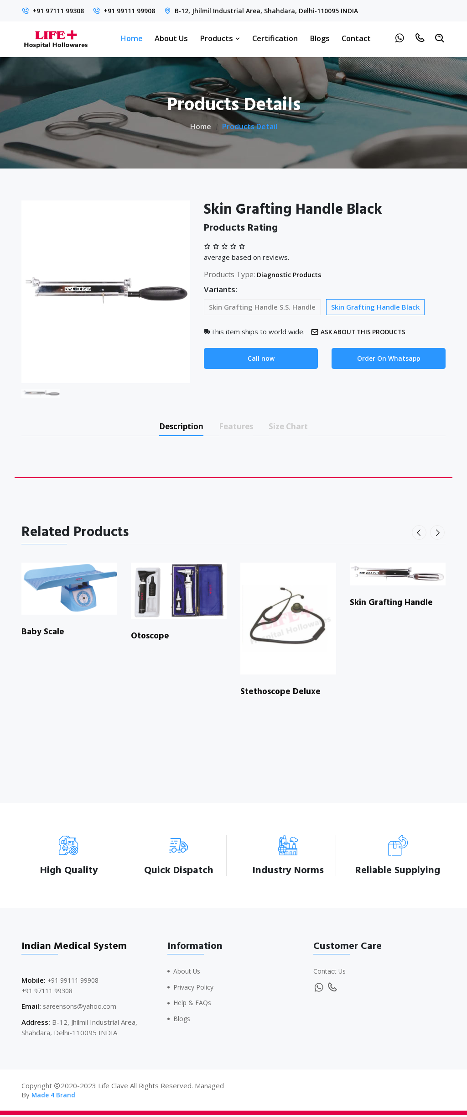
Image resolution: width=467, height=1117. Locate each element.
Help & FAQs (193, 1004)
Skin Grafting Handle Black (375, 306)
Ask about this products (362, 331)
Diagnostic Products (292, 274)
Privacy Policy (194, 988)
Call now (261, 359)
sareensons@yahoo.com (81, 1008)
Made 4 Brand (54, 1096)
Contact (356, 38)
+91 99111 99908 (137, 10)
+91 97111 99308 (60, 10)
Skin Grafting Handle (393, 604)
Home (131, 38)
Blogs (320, 38)
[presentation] (420, 534)
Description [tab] (173, 427)
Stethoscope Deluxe (282, 693)
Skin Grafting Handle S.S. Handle (262, 306)
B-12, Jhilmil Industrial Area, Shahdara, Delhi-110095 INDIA (282, 10)
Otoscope (151, 638)
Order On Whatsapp (389, 359)
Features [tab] (237, 427)
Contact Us (330, 973)
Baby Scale (44, 634)
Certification (275, 38)
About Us (171, 38)
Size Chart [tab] (298, 427)
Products (220, 38)
